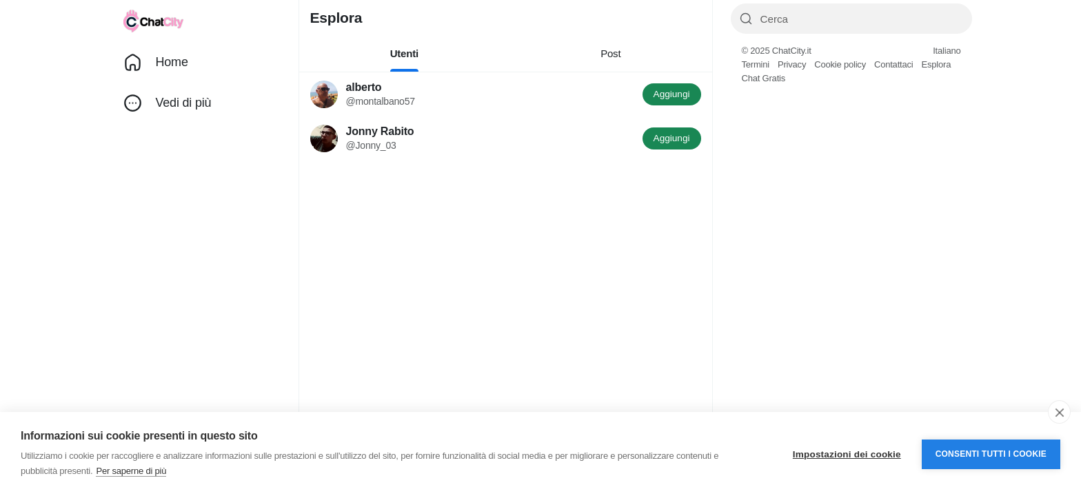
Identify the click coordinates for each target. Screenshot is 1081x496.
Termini (756, 64)
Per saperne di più (131, 471)
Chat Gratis (764, 78)
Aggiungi (672, 94)
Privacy (792, 64)
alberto (364, 87)
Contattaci (893, 64)
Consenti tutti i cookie (991, 454)
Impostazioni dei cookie (847, 454)
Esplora (936, 64)
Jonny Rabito (380, 131)
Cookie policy (840, 64)
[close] (1059, 412)
